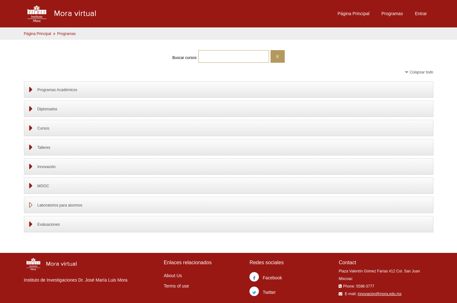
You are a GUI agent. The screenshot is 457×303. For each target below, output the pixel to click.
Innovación (46, 167)
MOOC (43, 186)
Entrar (421, 13)
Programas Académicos (57, 90)
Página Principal (353, 13)
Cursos (43, 128)
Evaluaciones (48, 224)
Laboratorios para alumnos (60, 205)
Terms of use (176, 285)
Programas (392, 13)
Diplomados (47, 109)
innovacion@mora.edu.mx (379, 294)
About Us (173, 275)
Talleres (43, 147)
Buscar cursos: (185, 57)
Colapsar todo (421, 72)
